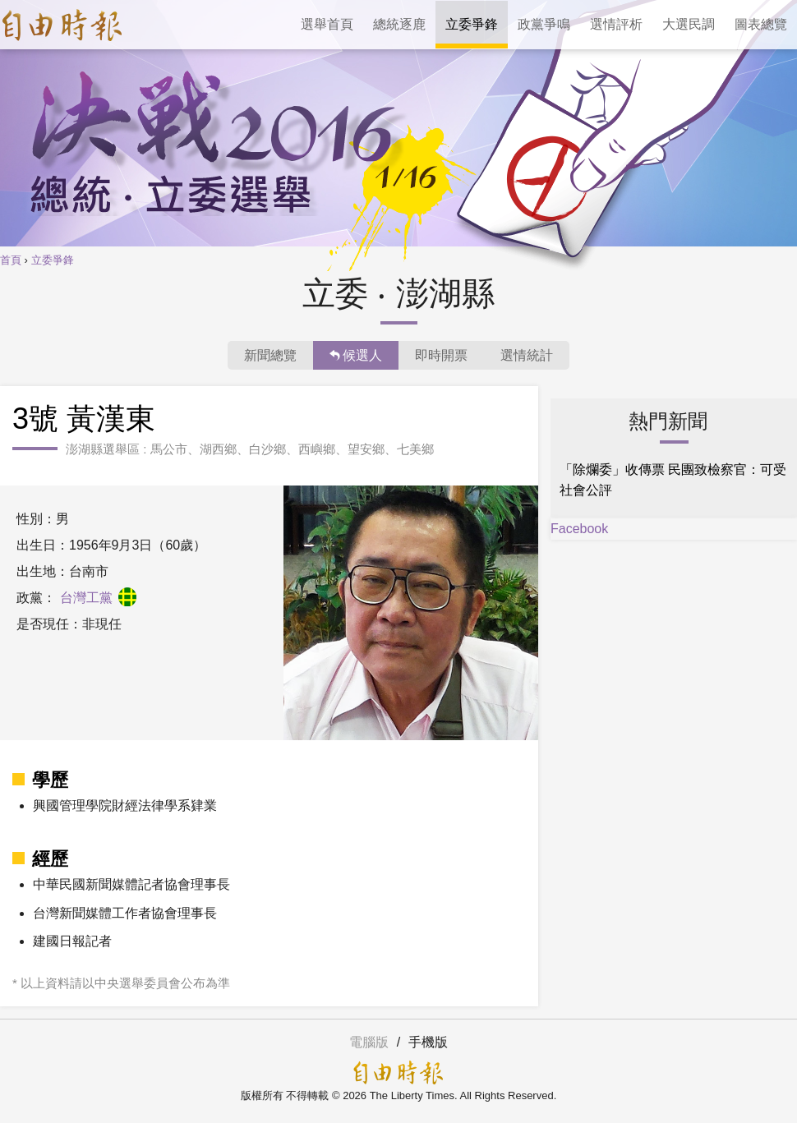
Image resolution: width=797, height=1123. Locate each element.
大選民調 (688, 24)
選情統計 (526, 355)
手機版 (428, 1042)
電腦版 (369, 1042)
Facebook (579, 529)
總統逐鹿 (399, 24)
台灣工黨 (98, 597)
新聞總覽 (270, 355)
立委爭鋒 (471, 24)
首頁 (10, 260)
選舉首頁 (327, 24)
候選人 (355, 355)
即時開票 (441, 355)
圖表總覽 (761, 24)
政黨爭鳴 (544, 24)
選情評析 (616, 24)
